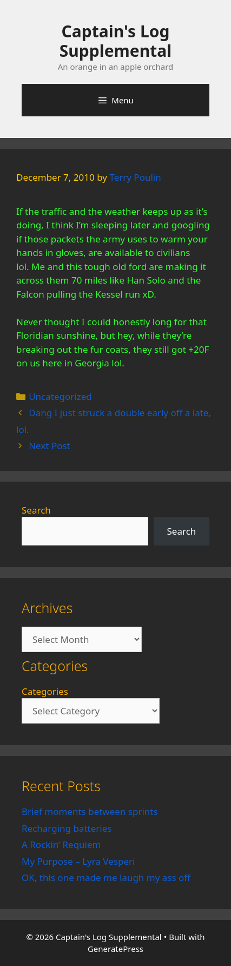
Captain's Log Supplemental (115, 41)
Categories (45, 691)
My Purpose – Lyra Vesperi (78, 861)
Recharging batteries (66, 828)
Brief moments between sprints (90, 811)
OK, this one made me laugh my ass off (106, 877)
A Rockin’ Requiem (61, 844)
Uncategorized (60, 396)
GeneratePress (115, 948)
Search (36, 510)
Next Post (49, 445)
